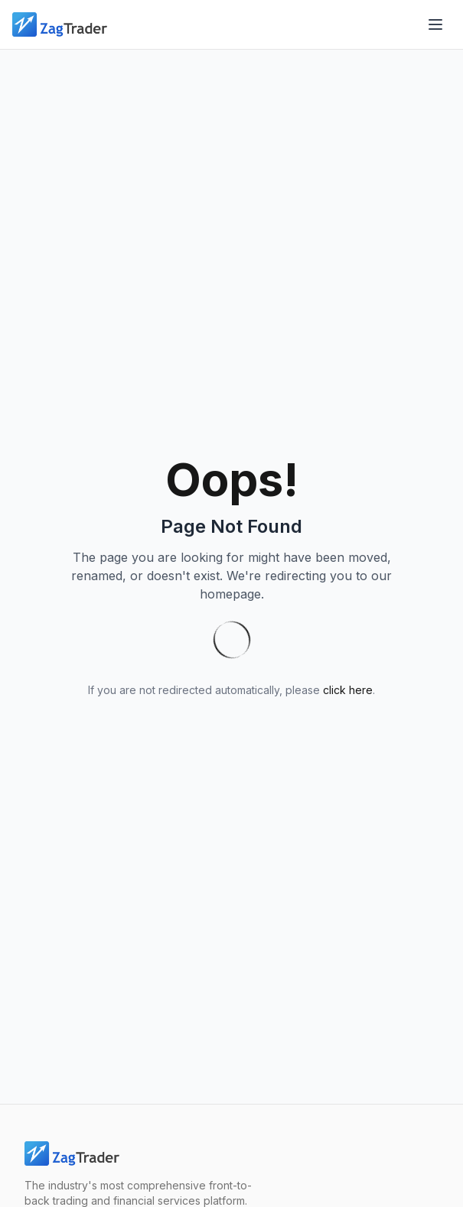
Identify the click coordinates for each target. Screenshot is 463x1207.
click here (348, 689)
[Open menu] (435, 24)
